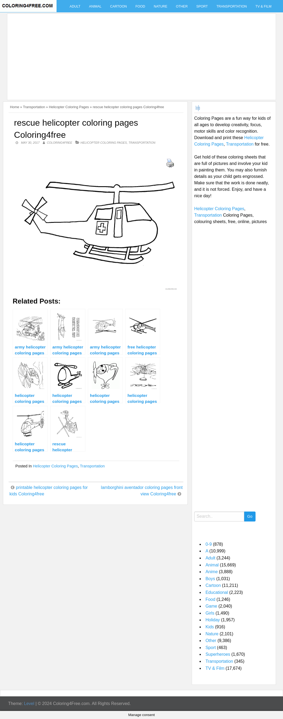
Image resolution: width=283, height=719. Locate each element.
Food (140, 6)
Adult (75, 6)
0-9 (208, 544)
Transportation (231, 6)
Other (182, 6)
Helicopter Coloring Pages (69, 107)
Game (211, 606)
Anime (211, 571)
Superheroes (217, 654)
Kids (209, 627)
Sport (202, 6)
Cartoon (118, 6)
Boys (210, 578)
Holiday (212, 620)
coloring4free (59, 142)
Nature (160, 6)
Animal (95, 6)
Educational (216, 592)
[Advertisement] (140, 53)
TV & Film (264, 6)
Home (14, 107)
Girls (209, 613)
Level (29, 703)
